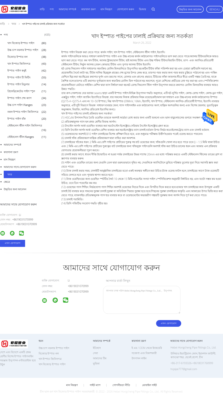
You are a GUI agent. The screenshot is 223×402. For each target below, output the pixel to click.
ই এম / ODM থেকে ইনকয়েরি (147, 348)
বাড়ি (42, 9)
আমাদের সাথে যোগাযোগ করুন (20, 167)
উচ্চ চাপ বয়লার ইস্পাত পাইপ (26, 50)
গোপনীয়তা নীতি (121, 385)
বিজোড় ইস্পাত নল (26, 57)
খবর (9, 174)
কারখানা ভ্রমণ (88, 9)
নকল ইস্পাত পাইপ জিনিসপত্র (26, 112)
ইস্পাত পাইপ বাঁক (26, 118)
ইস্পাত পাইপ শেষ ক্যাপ (26, 98)
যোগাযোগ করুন (125, 9)
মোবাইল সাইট (149, 385)
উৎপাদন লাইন (139, 358)
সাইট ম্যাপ (95, 385)
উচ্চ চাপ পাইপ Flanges (26, 105)
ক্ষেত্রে (7, 182)
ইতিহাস (97, 348)
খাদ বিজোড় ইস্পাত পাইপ (26, 43)
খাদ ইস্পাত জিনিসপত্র (26, 63)
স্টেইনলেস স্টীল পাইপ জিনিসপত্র (26, 128)
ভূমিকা (96, 363)
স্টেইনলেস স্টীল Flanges (26, 137)
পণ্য (52, 9)
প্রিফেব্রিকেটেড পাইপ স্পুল (26, 91)
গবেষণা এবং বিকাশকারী (144, 353)
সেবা (95, 353)
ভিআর (142, 9)
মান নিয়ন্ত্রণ (106, 9)
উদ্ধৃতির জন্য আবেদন (190, 9)
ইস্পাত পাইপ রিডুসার (26, 84)
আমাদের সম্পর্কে (67, 9)
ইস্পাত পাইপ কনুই (26, 70)
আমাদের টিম (99, 358)
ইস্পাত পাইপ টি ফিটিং (26, 77)
